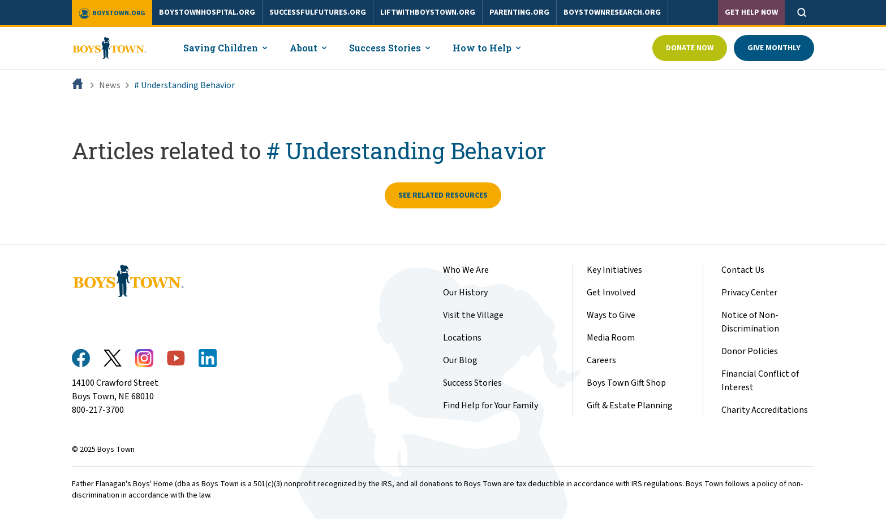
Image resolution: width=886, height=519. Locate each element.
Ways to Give (611, 315)
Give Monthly (774, 48)
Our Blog (460, 360)
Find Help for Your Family (490, 405)
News (110, 85)
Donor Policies (749, 351)
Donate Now (689, 48)
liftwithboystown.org (427, 12)
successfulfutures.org (317, 12)
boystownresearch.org (612, 12)
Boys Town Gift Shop (626, 383)
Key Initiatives (614, 270)
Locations (462, 338)
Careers (601, 360)
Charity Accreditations (764, 410)
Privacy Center (749, 292)
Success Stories (472, 383)
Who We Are (466, 270)
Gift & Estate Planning (630, 405)
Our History (465, 292)
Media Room (611, 338)
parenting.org (519, 12)
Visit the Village (473, 315)
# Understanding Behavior (184, 85)
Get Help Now (751, 12)
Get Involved (611, 292)
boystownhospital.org (207, 12)
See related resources (443, 195)
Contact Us (742, 270)
